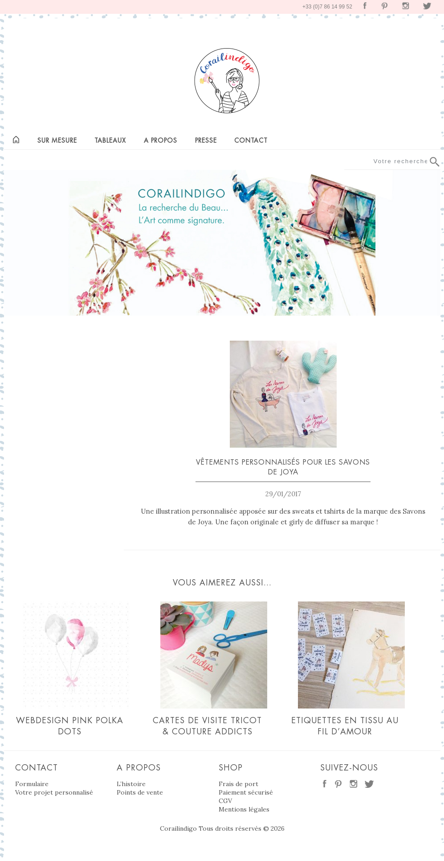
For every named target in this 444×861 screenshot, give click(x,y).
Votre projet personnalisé (54, 792)
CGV (225, 801)
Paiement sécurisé (246, 792)
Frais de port (238, 784)
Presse (206, 140)
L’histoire (131, 784)
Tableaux (110, 140)
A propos (160, 140)
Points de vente (140, 792)
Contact (251, 140)
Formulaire (32, 784)
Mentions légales (244, 809)
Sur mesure (57, 140)
